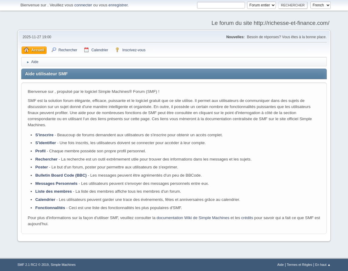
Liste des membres (53, 191)
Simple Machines (63, 264)
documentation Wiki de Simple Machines (193, 217)
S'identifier (45, 143)
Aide (280, 264)
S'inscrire (44, 135)
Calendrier (45, 199)
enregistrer (118, 5)
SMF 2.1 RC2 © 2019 (33, 264)
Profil (40, 151)
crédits (247, 217)
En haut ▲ (323, 264)
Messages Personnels (56, 183)
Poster (41, 167)
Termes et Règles (299, 264)
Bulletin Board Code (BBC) (61, 175)
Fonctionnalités (50, 207)
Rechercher (46, 159)
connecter (83, 5)
